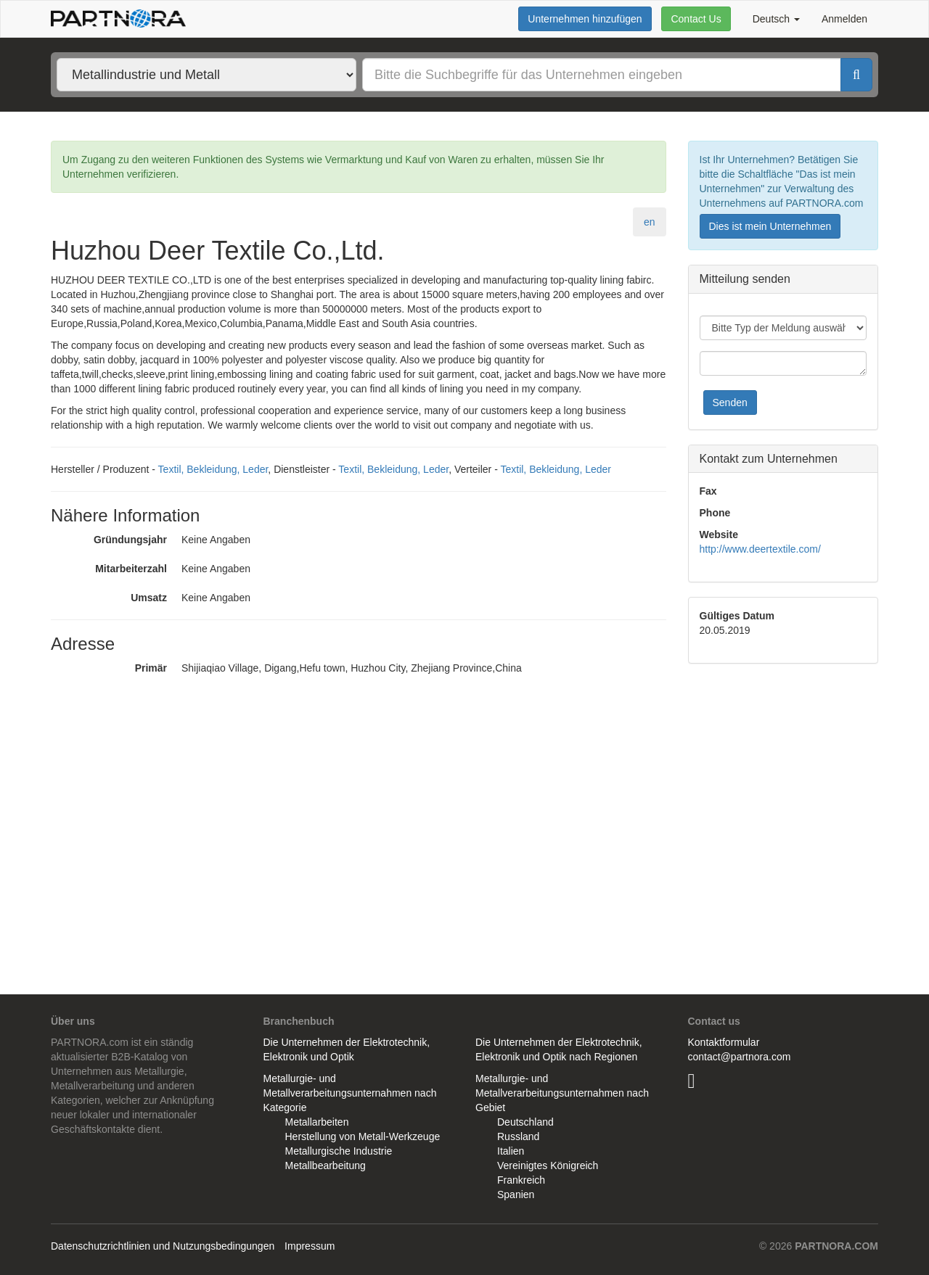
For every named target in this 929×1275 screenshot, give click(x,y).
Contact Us (696, 19)
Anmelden (844, 19)
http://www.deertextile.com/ (760, 549)
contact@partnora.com (739, 1056)
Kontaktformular (724, 1042)
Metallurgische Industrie (339, 1151)
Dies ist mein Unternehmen (770, 226)
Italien (510, 1151)
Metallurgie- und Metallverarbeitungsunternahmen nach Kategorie (350, 1093)
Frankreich (521, 1180)
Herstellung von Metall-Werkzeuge (363, 1136)
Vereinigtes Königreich (547, 1165)
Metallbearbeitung (325, 1165)
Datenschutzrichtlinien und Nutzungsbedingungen (162, 1246)
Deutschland (525, 1122)
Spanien (515, 1194)
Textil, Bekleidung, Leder (213, 469)
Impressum (310, 1246)
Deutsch (776, 19)
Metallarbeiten (317, 1122)
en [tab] (649, 222)
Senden (730, 402)
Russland (518, 1136)
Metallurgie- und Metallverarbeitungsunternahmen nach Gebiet (562, 1093)
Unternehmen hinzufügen (585, 19)
